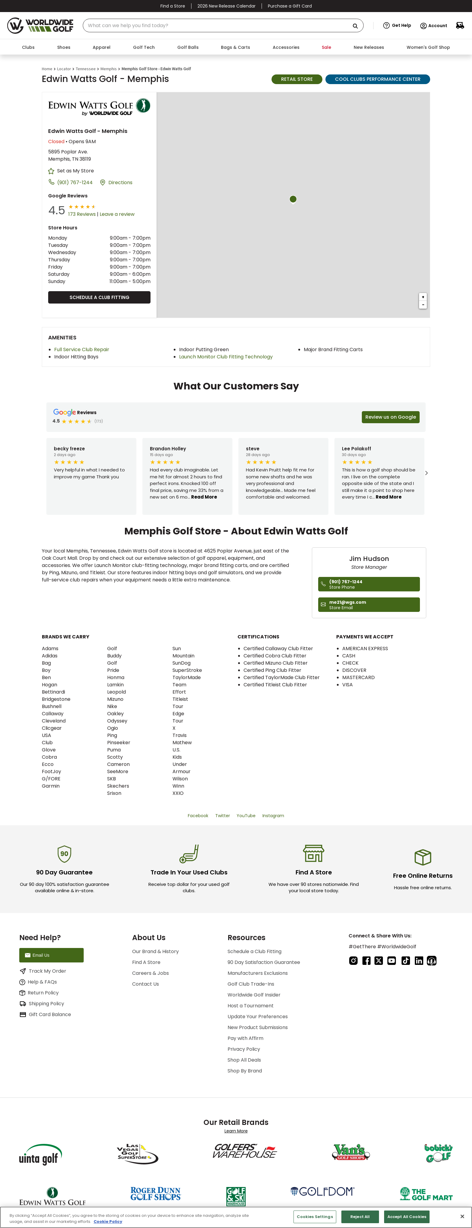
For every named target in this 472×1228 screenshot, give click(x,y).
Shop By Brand (245, 1070)
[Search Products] (357, 26)
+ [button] (423, 297)
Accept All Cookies (406, 1217)
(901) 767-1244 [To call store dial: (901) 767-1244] (75, 182)
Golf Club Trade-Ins (251, 984)
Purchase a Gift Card (290, 6)
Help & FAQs (38, 981)
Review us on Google (390, 417)
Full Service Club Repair (81, 349)
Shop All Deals (244, 1059)
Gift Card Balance (45, 1014)
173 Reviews (82, 214)
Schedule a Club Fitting (99, 297)
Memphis (109, 68)
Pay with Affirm (245, 1038)
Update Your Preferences (258, 1016)
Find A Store (146, 962)
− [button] (423, 305)
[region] (236, 1217)
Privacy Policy (244, 1049)
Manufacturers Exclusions (258, 973)
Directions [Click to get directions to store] (120, 182)
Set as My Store (75, 170)
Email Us (36, 955)
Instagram (273, 816)
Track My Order (42, 971)
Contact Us (145, 984)
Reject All (360, 1217)
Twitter (222, 816)
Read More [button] (203, 497)
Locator (64, 68)
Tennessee (86, 68)
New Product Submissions (258, 1027)
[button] (397, 25)
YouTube (246, 816)
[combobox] (223, 25)
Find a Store (172, 6)
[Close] (462, 1216)
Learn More (236, 1131)
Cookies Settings (315, 1217)
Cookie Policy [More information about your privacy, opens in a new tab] (108, 1221)
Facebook (198, 816)
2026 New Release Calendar (226, 6)
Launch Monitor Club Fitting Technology (226, 356)
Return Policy (39, 992)
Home (47, 68)
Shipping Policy (41, 1003)
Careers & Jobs (150, 973)
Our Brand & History (155, 951)
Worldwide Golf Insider (254, 994)
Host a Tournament (251, 1005)
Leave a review (117, 214)
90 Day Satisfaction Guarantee (264, 962)
